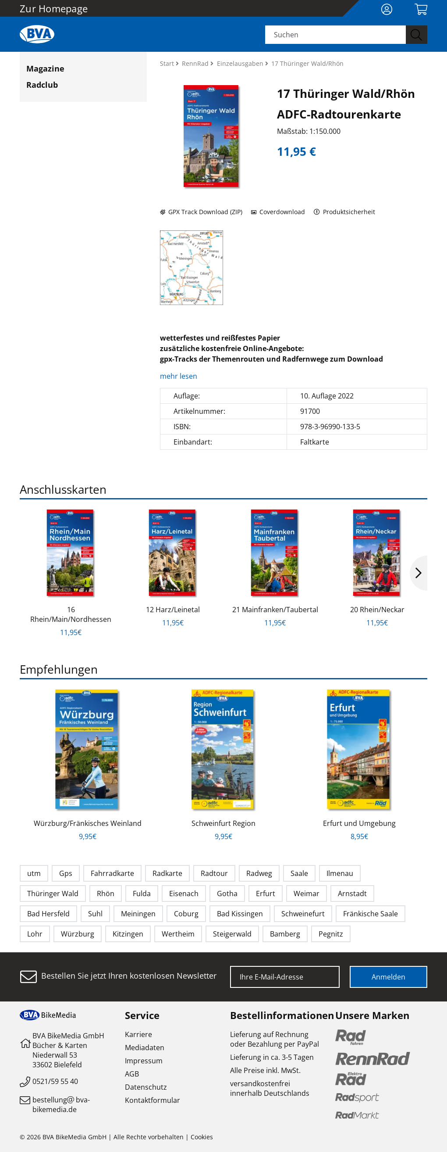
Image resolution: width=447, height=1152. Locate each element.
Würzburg (77, 934)
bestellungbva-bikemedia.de (61, 1104)
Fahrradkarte (112, 873)
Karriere (138, 1034)
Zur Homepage (54, 8)
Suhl (95, 914)
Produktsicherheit (345, 212)
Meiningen (138, 914)
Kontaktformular (152, 1100)
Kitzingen (128, 934)
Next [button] (418, 573)
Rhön (105, 893)
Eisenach (184, 893)
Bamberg (285, 934)
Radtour (214, 873)
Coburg (186, 914)
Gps (65, 873)
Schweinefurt (303, 914)
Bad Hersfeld (48, 914)
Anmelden (388, 977)
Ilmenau (339, 873)
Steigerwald (232, 934)
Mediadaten (144, 1047)
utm (34, 873)
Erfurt (265, 893)
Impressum (144, 1061)
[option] (71, 573)
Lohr (35, 934)
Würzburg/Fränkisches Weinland (88, 823)
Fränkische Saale (370, 914)
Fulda (142, 893)
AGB (132, 1074)
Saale (299, 873)
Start (168, 63)
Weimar (306, 893)
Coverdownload (278, 212)
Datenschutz (146, 1087)
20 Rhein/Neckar (377, 609)
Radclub (42, 84)
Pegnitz (331, 934)
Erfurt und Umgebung (359, 823)
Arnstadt (352, 893)
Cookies (202, 1137)
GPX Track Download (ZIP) (201, 212)
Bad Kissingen (240, 914)
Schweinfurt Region (223, 823)
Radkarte (167, 873)
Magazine (45, 68)
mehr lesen (179, 376)
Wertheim (178, 934)
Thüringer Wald (52, 893)
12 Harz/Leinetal (173, 609)
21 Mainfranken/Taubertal (275, 609)
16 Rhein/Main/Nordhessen (70, 614)
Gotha (227, 893)
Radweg (259, 873)
